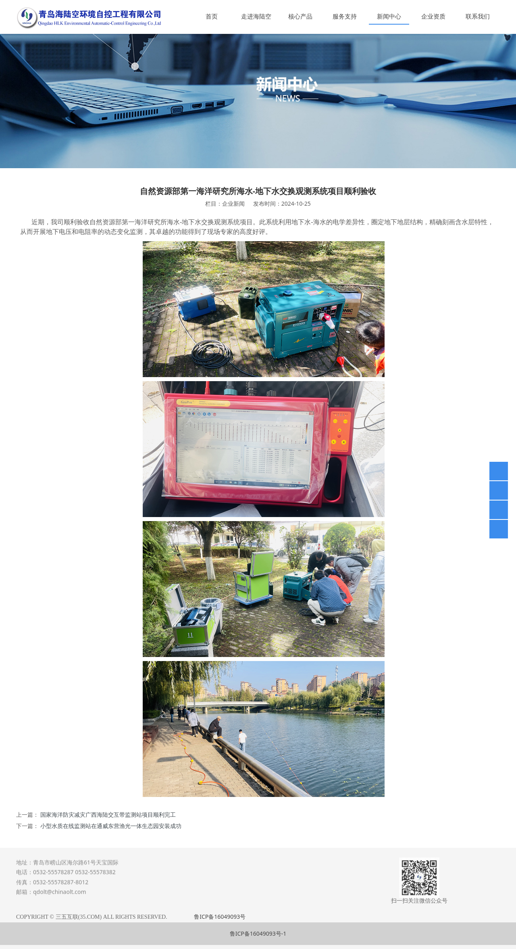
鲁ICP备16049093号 (220, 916)
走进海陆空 (256, 16)
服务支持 (345, 16)
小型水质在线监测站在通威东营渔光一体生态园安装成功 (110, 826)
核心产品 (300, 16)
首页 (212, 16)
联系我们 (478, 16)
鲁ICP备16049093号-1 (258, 933)
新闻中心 (389, 16)
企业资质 (433, 16)
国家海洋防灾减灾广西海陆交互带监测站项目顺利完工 (108, 814)
